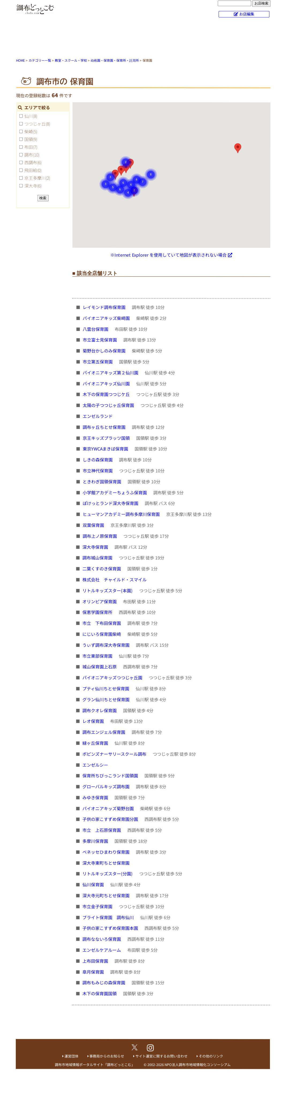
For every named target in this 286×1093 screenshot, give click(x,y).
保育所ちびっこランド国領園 (110, 775)
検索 (42, 198)
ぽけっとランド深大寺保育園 (111, 503)
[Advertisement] (143, 39)
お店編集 (246, 14)
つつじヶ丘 (37, 123)
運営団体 (71, 1056)
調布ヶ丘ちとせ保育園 (105, 427)
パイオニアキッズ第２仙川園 (111, 372)
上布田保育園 (95, 961)
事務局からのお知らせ (106, 1056)
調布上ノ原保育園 (100, 536)
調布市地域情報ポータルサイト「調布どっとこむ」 (95, 1064)
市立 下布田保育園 (102, 623)
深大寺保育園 (95, 546)
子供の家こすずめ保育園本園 (110, 928)
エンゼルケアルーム (102, 950)
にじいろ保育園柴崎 (102, 634)
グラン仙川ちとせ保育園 (106, 699)
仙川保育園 (93, 884)
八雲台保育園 (96, 329)
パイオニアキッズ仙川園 (107, 383)
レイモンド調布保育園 (105, 307)
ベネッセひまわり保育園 (106, 852)
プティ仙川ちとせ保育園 (106, 688)
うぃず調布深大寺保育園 (106, 645)
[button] (237, 148)
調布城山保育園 (97, 557)
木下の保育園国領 (100, 993)
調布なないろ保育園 (102, 939)
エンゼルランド (98, 416)
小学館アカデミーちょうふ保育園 (115, 492)
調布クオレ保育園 (100, 710)
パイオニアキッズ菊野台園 (108, 808)
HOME (20, 60)
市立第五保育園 (98, 361)
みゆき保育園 (95, 797)
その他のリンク (211, 1056)
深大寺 (32, 185)
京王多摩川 (37, 178)
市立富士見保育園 (100, 339)
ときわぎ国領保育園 (102, 481)
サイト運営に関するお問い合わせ (161, 1056)
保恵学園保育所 (97, 612)
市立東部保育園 (97, 655)
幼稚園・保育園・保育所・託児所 (115, 60)
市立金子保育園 (97, 906)
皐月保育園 (93, 972)
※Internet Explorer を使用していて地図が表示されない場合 (168, 255)
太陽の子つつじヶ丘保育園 (109, 405)
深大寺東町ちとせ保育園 (106, 863)
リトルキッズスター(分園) (108, 873)
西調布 (32, 162)
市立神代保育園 (98, 470)
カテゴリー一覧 (40, 60)
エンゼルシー (95, 764)
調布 (31, 154)
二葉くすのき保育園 (102, 568)
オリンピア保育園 (100, 601)
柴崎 (30, 131)
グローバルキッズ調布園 (106, 786)
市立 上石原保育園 (102, 830)
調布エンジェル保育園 (104, 732)
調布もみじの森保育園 (104, 982)
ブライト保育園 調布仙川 (108, 917)
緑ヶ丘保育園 (95, 743)
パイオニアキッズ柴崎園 (107, 318)
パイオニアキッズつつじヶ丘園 (112, 677)
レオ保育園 (93, 721)
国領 (30, 139)
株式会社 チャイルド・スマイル (115, 579)
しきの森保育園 (98, 459)
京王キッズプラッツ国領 (107, 437)
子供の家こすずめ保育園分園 (110, 819)
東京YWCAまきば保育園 (106, 448)
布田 (30, 147)
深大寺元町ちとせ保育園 (106, 895)
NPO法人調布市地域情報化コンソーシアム (198, 1064)
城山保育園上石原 (100, 666)
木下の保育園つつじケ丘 (107, 394)
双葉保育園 (94, 525)
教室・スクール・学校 (71, 60)
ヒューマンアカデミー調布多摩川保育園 (122, 514)
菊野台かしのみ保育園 (105, 350)
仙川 (30, 116)
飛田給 (32, 170)
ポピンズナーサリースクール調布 (114, 754)
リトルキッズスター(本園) (108, 590)
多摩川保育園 (95, 841)
